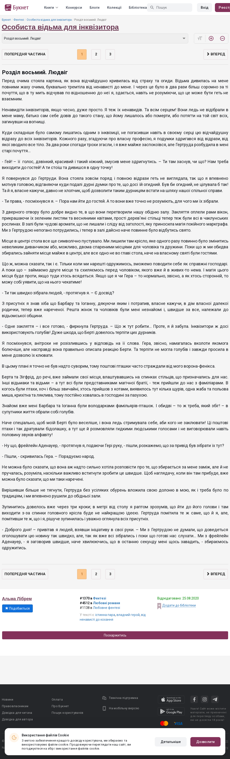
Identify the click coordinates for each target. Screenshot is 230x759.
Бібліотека (138, 7)
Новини (7, 699)
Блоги (95, 7)
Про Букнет (60, 706)
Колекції (114, 7)
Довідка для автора (17, 719)
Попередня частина (25, 54)
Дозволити (205, 742)
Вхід (204, 7)
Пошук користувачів (67, 712)
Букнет (6, 19)
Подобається (17, 608)
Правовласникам (15, 706)
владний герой (128, 615)
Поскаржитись (115, 635)
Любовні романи (106, 603)
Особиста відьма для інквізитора (49, 19)
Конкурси (74, 7)
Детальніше (171, 742)
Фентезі (18, 19)
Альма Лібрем (17, 598)
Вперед (215, 54)
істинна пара (105, 615)
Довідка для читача (17, 712)
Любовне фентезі (106, 608)
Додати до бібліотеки (179, 605)
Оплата (57, 699)
